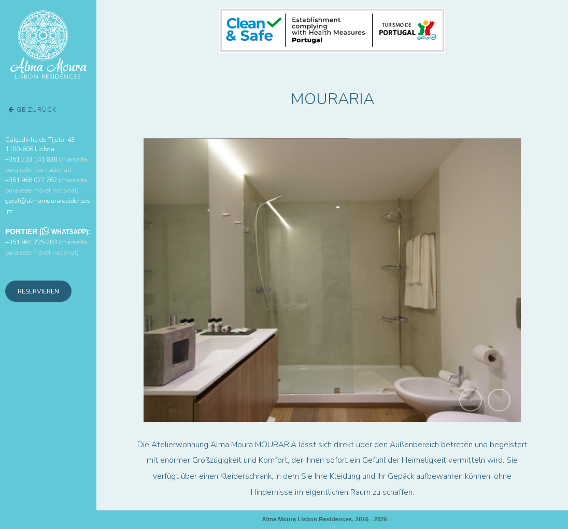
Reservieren (38, 291)
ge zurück (32, 109)
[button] (470, 400)
